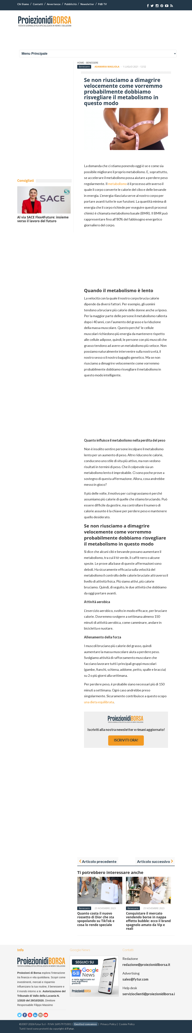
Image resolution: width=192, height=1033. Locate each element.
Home (80, 62)
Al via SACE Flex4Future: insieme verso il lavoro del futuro (43, 219)
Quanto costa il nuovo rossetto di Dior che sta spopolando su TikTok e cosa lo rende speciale (95, 919)
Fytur (70, 1028)
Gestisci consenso (85, 1024)
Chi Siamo (23, 4)
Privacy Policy (108, 1024)
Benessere (92, 62)
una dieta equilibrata (99, 702)
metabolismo (117, 184)
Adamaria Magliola (107, 66)
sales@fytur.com (135, 979)
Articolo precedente (99, 861)
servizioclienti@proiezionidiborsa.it (149, 994)
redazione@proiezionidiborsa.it (146, 965)
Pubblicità (70, 4)
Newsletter (87, 4)
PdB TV (102, 4)
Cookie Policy (127, 1024)
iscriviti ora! (126, 740)
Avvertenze (54, 4)
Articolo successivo (153, 861)
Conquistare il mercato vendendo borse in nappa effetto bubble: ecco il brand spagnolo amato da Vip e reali (148, 921)
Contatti (38, 4)
